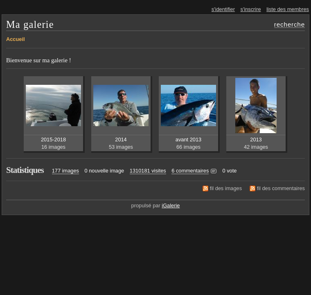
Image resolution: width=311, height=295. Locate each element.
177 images (65, 171)
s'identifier (223, 9)
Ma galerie (30, 24)
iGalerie (171, 205)
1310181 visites (148, 171)
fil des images (226, 188)
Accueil (15, 39)
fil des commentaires (281, 188)
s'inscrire (251, 9)
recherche (289, 24)
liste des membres (287, 9)
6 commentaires (190, 171)
